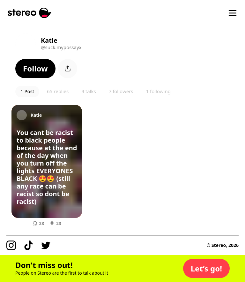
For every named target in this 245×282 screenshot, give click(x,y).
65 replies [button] (58, 91)
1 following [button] (158, 91)
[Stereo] (29, 13)
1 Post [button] (27, 91)
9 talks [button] (88, 91)
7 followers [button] (121, 91)
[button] (35, 68)
